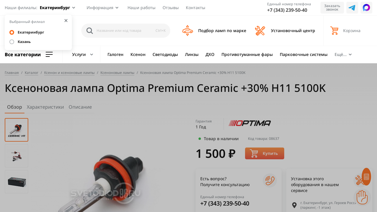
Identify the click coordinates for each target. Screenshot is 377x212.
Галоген (115, 54)
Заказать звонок (332, 7)
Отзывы (171, 7)
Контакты (195, 7)
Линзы (192, 54)
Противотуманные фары (247, 54)
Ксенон (137, 54)
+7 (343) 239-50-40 (287, 10)
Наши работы (142, 7)
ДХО (210, 54)
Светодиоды (165, 54)
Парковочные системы (304, 54)
